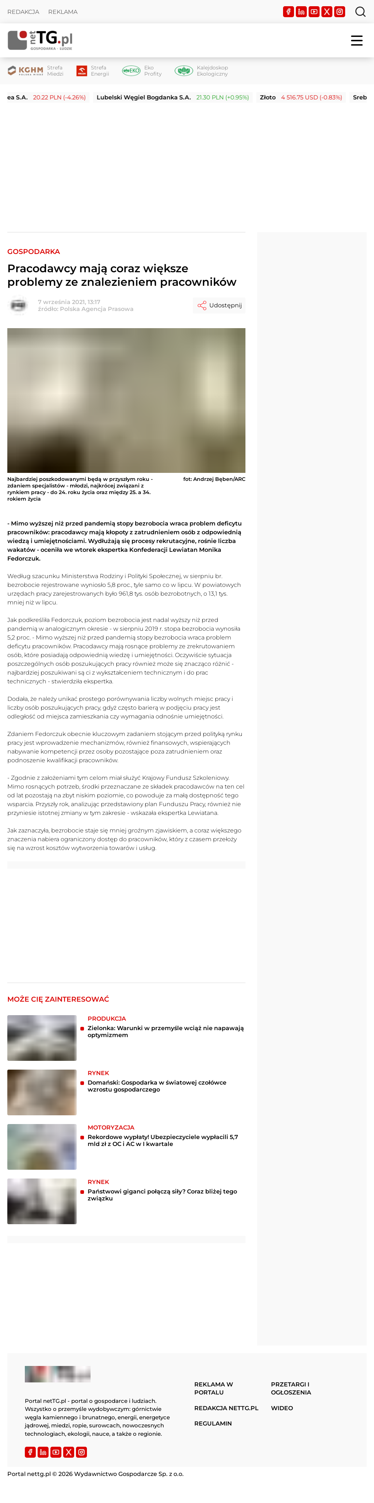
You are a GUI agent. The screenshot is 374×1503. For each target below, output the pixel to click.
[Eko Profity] (142, 71)
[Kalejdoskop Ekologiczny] (201, 71)
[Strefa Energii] (92, 71)
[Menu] (357, 40)
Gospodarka (33, 251)
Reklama (62, 11)
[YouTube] (314, 11)
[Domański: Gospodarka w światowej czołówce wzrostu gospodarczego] (42, 1092)
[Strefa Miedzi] (35, 71)
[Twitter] (326, 11)
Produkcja (107, 1018)
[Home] (40, 40)
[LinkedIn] (301, 11)
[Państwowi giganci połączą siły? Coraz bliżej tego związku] (42, 1201)
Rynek (98, 1073)
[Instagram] (339, 11)
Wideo (282, 1408)
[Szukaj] (360, 11)
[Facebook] (288, 11)
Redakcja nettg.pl (226, 1408)
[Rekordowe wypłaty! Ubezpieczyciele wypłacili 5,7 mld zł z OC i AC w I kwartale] (42, 1147)
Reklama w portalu (213, 1388)
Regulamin (213, 1423)
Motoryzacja (111, 1127)
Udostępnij (219, 305)
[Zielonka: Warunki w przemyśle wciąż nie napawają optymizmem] (42, 1038)
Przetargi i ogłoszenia (291, 1388)
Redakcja (23, 11)
